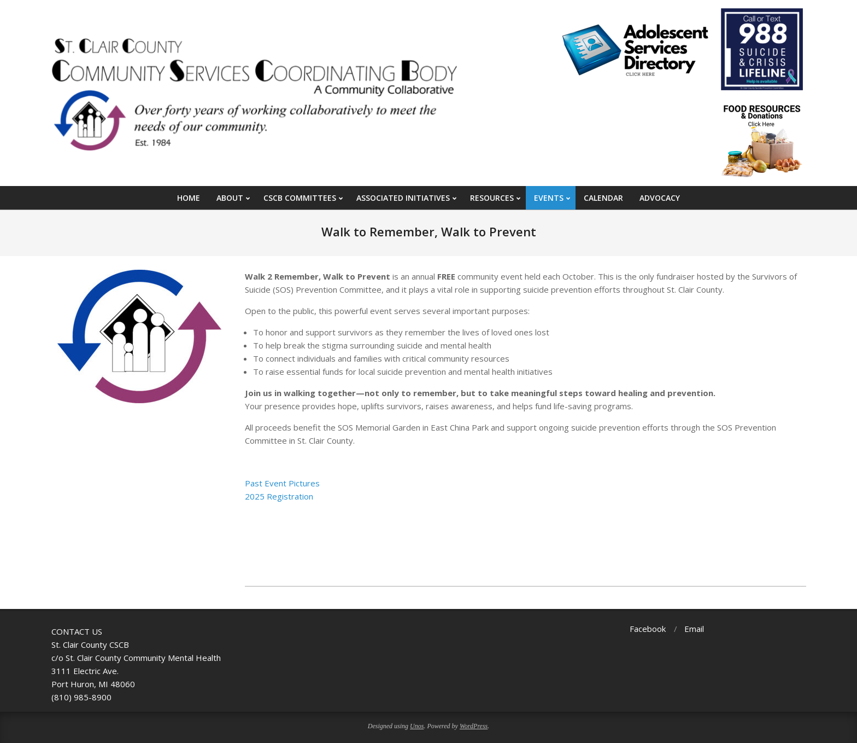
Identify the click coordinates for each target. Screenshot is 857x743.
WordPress (474, 726)
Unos (417, 726)
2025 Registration (279, 496)
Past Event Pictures (282, 483)
